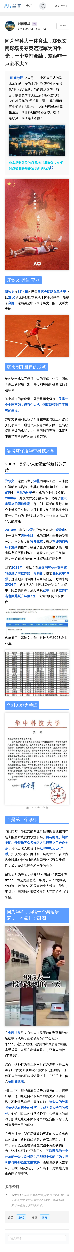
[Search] (42, 6)
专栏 (29, 6)
